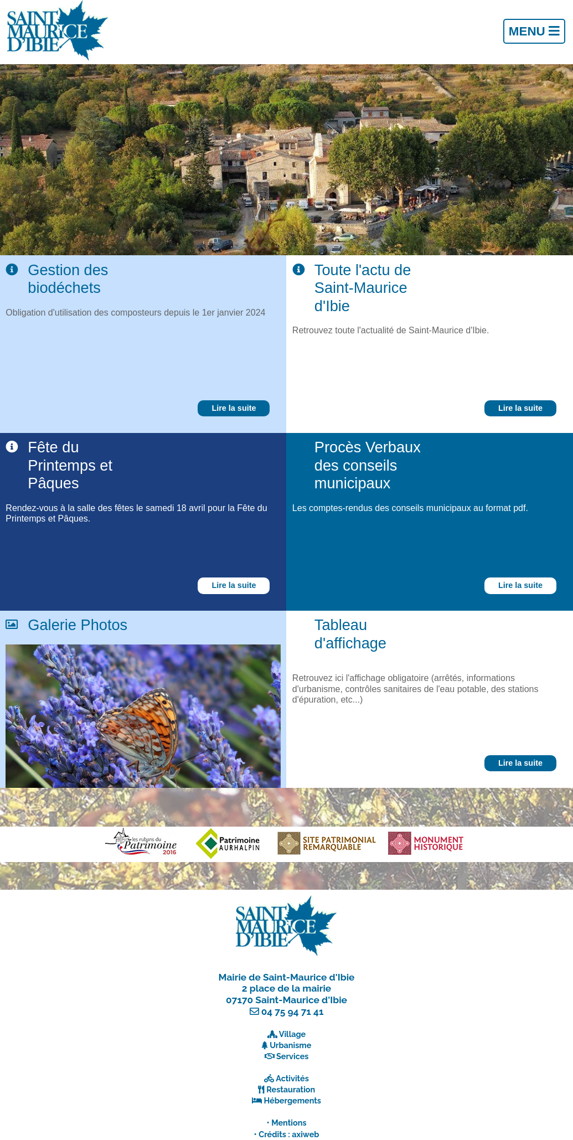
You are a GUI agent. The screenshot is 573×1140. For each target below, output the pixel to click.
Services (292, 1056)
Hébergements (292, 1100)
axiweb (305, 1134)
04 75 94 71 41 (292, 1011)
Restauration (290, 1089)
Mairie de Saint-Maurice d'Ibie (287, 977)
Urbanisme (290, 1045)
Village (292, 1034)
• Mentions (287, 1122)
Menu (534, 31)
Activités (292, 1078)
